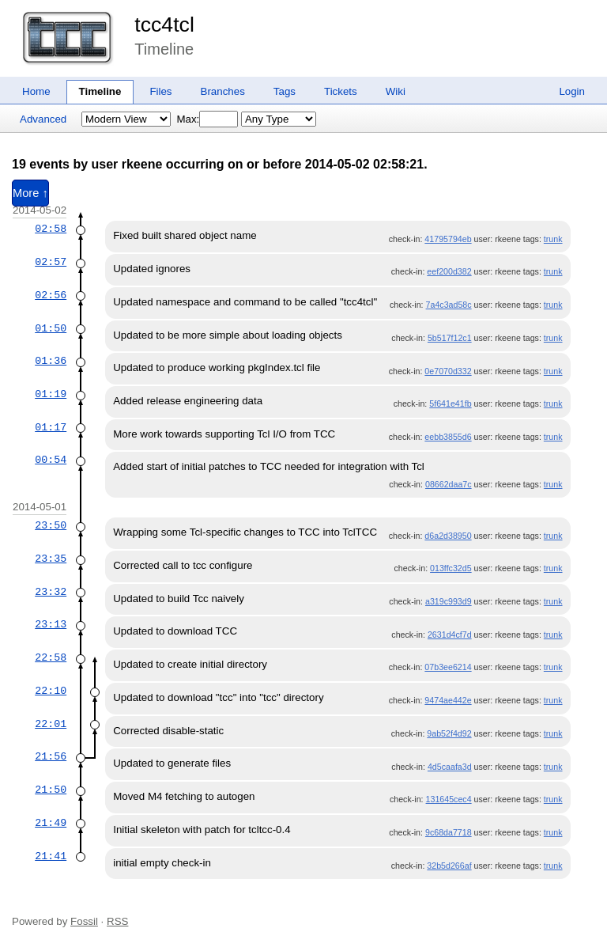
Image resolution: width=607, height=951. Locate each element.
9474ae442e (447, 700)
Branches (223, 91)
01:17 (50, 427)
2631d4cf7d (450, 634)
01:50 (50, 328)
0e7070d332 (447, 371)
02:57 (50, 262)
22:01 (50, 724)
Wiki (395, 91)
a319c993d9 (448, 601)
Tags (284, 91)
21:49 (50, 823)
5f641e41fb (450, 403)
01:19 (50, 394)
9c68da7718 (448, 832)
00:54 (50, 460)
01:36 (50, 361)
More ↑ (30, 193)
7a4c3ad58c (449, 304)
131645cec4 (449, 799)
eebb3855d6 (447, 436)
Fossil (84, 921)
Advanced (43, 119)
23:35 (50, 558)
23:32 (50, 592)
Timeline (100, 91)
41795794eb (447, 239)
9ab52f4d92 (449, 733)
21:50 (50, 789)
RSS (117, 921)
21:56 (50, 756)
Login (572, 91)
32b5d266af (449, 865)
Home (36, 91)
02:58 (50, 229)
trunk (553, 239)
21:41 (50, 856)
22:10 (50, 691)
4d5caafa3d (450, 766)
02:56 (50, 295)
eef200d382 (449, 271)
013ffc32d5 (451, 568)
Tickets (340, 91)
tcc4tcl (164, 24)
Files (160, 91)
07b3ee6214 (447, 667)
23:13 (50, 624)
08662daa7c (448, 484)
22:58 (50, 657)
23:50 (50, 525)
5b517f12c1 (450, 338)
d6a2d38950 (447, 535)
